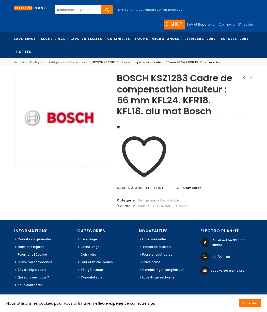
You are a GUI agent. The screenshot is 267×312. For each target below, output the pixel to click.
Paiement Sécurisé (32, 254)
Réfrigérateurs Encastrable (68, 62)
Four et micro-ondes (97, 262)
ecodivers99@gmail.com (229, 271)
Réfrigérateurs (92, 270)
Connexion (228, 24)
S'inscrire (245, 24)
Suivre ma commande (35, 262)
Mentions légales (31, 247)
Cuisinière (88, 254)
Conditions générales (35, 239)
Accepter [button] (250, 303)
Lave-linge (89, 239)
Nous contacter (30, 285)
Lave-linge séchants (158, 277)
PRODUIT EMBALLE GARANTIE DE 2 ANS (160, 206)
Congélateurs (91, 277)
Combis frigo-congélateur (163, 270)
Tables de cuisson (156, 247)
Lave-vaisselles (154, 239)
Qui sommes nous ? (33, 277)
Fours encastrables (157, 254)
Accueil (19, 62)
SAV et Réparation (32, 270)
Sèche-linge (90, 247)
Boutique (36, 62)
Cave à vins (151, 262)
